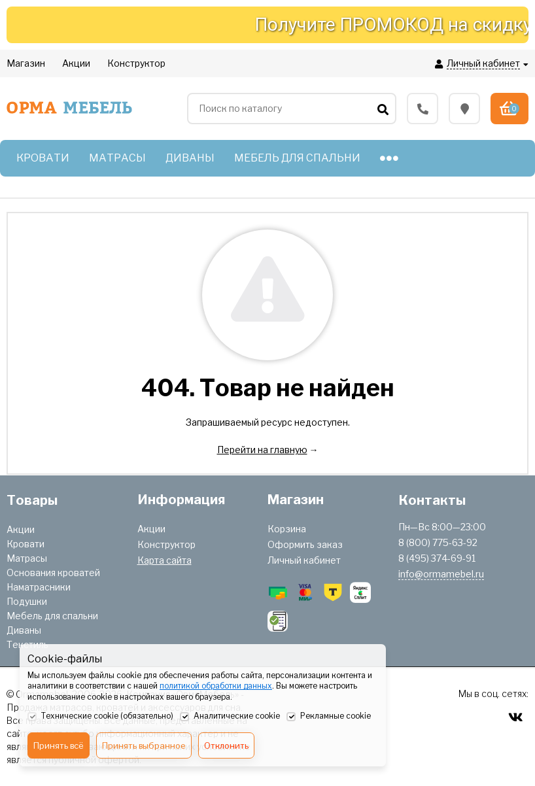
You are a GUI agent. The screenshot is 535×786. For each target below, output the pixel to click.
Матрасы (27, 558)
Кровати (25, 543)
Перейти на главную (262, 449)
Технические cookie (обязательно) (100, 716)
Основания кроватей (53, 572)
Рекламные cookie (328, 716)
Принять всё (58, 745)
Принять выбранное (144, 745)
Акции (21, 529)
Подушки (27, 601)
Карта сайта (164, 560)
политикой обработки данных (216, 686)
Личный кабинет (304, 560)
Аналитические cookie (230, 716)
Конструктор (166, 544)
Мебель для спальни (52, 615)
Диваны (24, 630)
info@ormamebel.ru (441, 573)
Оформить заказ (305, 544)
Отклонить (226, 745)
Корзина (287, 528)
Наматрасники (39, 586)
